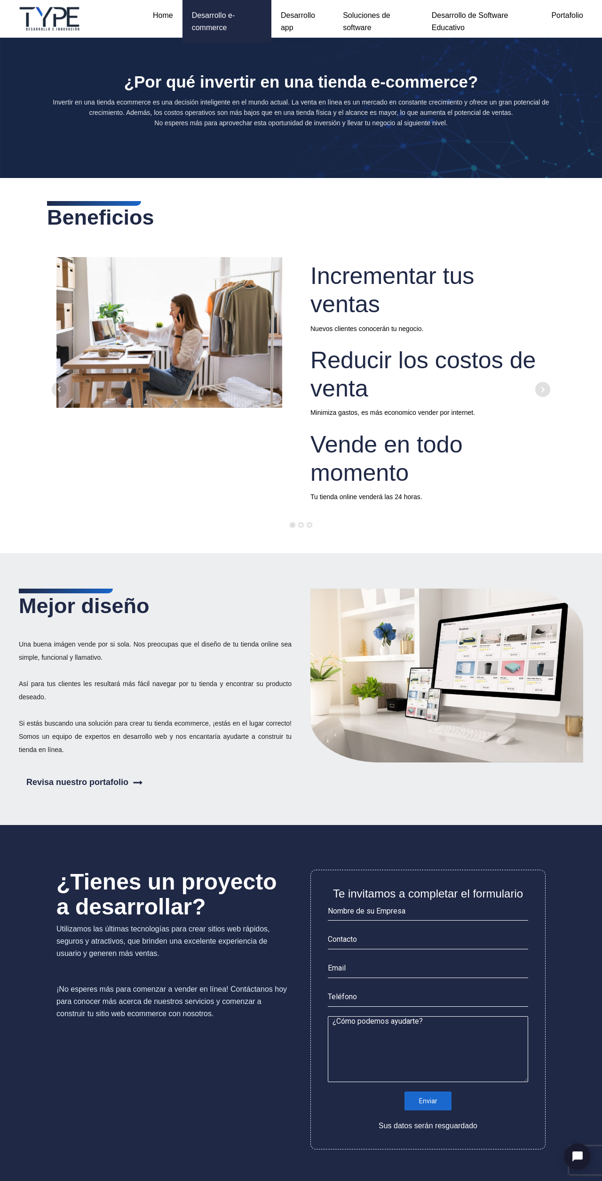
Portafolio (567, 15)
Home (163, 15)
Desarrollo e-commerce (213, 21)
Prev (59, 389)
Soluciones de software (366, 21)
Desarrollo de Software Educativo (470, 21)
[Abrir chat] (577, 1156)
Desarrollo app (298, 21)
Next (542, 389)
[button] (155, 782)
